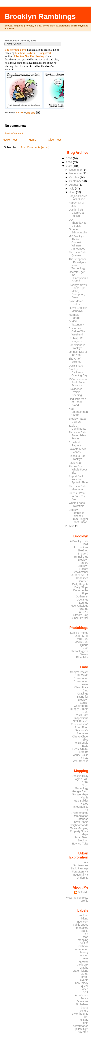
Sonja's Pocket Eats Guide (78, 197)
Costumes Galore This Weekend (77, 331)
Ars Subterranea (80, 864)
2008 (69, 158)
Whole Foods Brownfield (77, 504)
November (76, 173)
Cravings (82, 693)
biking (84, 918)
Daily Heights (80, 584)
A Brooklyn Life (79, 541)
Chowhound (81, 678)
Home (32, 139)
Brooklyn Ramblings (40, 16)
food (85, 936)
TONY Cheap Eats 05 (80, 750)
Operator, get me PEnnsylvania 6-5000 (78, 276)
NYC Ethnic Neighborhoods (79, 824)
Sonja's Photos (79, 632)
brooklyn (83, 915)
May (72, 525)
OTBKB (83, 611)
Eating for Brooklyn (82, 698)
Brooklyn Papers (83, 561)
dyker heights (80, 1013)
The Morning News (15, 49)
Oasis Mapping (79, 828)
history (84, 952)
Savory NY (81, 730)
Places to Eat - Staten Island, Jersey (78, 435)
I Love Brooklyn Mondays (78, 309)
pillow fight (82, 1029)
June (72, 192)
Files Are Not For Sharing (29, 56)
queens (83, 961)
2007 (69, 162)
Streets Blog (80, 614)
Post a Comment (14, 133)
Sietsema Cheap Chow (80, 735)
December (76, 169)
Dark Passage (79, 868)
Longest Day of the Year (78, 353)
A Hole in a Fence (81, 997)
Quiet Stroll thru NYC (81, 637)
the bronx (82, 964)
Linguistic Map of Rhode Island (77, 402)
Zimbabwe (82, 1004)
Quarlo (84, 645)
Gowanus (82, 1001)
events (84, 979)
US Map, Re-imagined (76, 340)
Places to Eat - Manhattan (77, 488)
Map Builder (81, 800)
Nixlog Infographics (80, 805)
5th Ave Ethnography (78, 231)
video (85, 989)
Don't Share (76, 365)
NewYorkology (79, 605)
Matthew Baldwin (25, 52)
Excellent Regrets (75, 444)
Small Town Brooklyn (81, 839)
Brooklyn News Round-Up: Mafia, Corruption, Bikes (78, 291)
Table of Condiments (77, 427)
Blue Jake (82, 657)
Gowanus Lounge (82, 601)
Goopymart (44, 52)
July (72, 188)
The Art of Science (75, 360)
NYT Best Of (80, 721)
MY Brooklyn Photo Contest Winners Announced (77, 242)
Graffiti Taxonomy (76, 323)
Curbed (83, 581)
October (74, 177)
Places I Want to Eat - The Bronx (77, 496)
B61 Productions (81, 546)
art (86, 933)
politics (84, 943)
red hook (83, 946)
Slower (84, 654)
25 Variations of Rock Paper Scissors (78, 382)
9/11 (85, 992)
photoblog (82, 927)
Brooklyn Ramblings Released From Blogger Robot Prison (78, 516)
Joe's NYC (81, 641)
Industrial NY (80, 874)
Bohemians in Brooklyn (77, 347)
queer (84, 986)
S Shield (83, 892)
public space (80, 924)
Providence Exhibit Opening (75, 392)
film (86, 1016)
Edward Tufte (80, 843)
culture (84, 1010)
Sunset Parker (79, 618)
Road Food (81, 727)
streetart (83, 1032)
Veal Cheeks (80, 761)
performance (80, 1025)
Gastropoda (81, 705)
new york (82, 921)
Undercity (82, 877)
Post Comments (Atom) (35, 147)
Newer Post (10, 139)
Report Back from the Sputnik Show (78, 479)
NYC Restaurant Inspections (81, 715)
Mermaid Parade (74, 316)
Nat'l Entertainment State (78, 411)
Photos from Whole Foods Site (78, 469)
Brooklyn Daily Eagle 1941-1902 (79, 779)
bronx (84, 976)
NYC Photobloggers (79, 650)
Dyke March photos (76, 303)
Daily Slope (81, 587)
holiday (84, 1019)
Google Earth (80, 791)
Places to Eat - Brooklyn (77, 457)
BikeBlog (82, 550)
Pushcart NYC (79, 724)
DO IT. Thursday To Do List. (77, 222)
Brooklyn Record (83, 567)
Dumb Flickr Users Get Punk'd (76, 212)
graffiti (84, 930)
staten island (80, 970)
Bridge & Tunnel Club (81, 555)
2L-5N (84, 973)
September (76, 181)
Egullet (84, 702)
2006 (69, 165)
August (74, 184)
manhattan (81, 949)
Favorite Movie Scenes (78, 450)
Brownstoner (80, 571)
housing (83, 955)
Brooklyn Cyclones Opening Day (78, 372)
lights (85, 1022)
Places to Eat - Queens (77, 254)
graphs (84, 967)
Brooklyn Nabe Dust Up (78, 420)
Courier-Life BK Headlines (78, 576)
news (85, 958)
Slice (85, 739)
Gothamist (82, 596)
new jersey (81, 983)
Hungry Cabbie (79, 708)
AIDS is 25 (75, 462)
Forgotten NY (80, 871)
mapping (83, 940)
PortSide (83, 608)
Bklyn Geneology (81, 787)
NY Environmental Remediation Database (79, 814)
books (84, 1007)
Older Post (54, 139)
